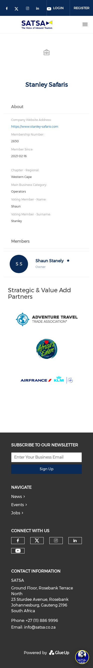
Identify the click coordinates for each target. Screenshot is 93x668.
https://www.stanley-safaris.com (34, 126)
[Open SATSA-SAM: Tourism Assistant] (82, 657)
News (16, 496)
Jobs (15, 513)
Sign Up (46, 469)
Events (17, 504)
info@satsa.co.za (40, 627)
